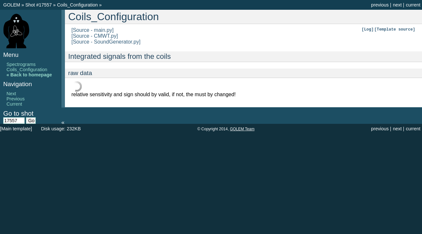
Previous (15, 98)
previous (380, 4)
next (397, 4)
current (413, 4)
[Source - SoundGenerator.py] (106, 42)
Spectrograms (21, 64)
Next (11, 93)
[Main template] (16, 128)
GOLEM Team (242, 129)
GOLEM (12, 4)
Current (14, 104)
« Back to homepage (29, 74)
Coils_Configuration (78, 4)
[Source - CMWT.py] (94, 36)
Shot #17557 (38, 4)
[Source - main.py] (92, 30)
